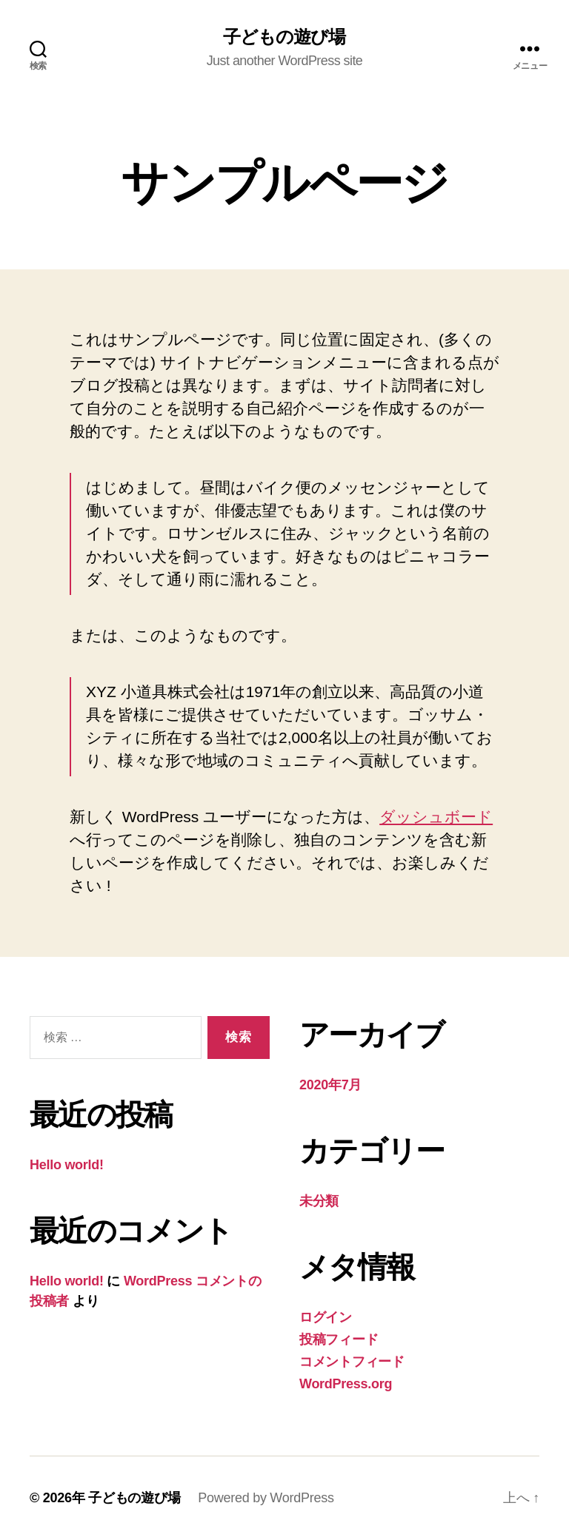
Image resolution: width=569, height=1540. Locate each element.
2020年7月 (330, 1084)
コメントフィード (352, 1361)
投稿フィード (338, 1339)
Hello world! (67, 1164)
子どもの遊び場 (284, 37)
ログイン (325, 1317)
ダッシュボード (436, 816)
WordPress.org (345, 1383)
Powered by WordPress (265, 1497)
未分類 (319, 1201)
